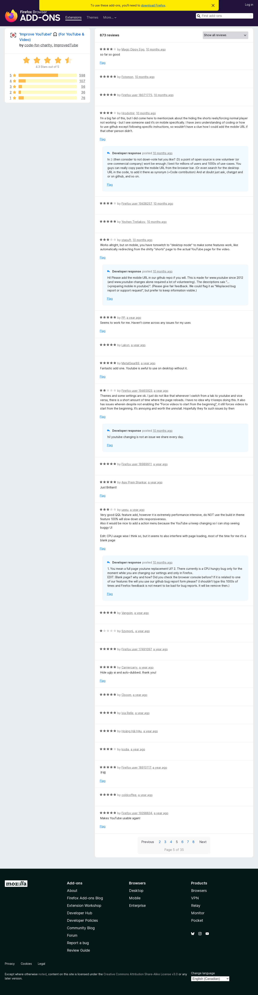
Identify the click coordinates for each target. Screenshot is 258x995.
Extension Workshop (84, 905)
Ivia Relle (127, 713)
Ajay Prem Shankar (134, 482)
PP (123, 317)
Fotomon (127, 77)
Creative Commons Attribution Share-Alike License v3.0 (141, 974)
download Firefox (153, 5)
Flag (102, 62)
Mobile (134, 898)
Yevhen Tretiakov (133, 221)
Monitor (197, 913)
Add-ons (74, 883)
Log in (249, 4)
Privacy (10, 963)
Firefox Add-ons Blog (85, 898)
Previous (147, 842)
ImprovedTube (66, 45)
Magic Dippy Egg (133, 49)
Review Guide (78, 950)
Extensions (73, 17)
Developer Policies (82, 920)
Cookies (26, 963)
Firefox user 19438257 (137, 203)
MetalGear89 (130, 363)
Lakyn (125, 345)
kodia (125, 749)
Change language (203, 973)
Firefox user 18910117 (136, 767)
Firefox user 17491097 (137, 649)
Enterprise (137, 905)
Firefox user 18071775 (137, 95)
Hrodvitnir (128, 113)
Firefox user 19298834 (137, 813)
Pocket (197, 920)
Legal (41, 963)
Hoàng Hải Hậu (132, 731)
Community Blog (81, 928)
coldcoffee (129, 795)
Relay (195, 905)
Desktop (136, 890)
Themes (92, 17)
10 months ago (156, 49)
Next (203, 842)
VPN (195, 898)
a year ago (134, 317)
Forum (72, 935)
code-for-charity (38, 45)
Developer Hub (79, 913)
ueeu (125, 509)
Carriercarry (129, 667)
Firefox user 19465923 (137, 390)
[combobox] (224, 16)
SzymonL (128, 631)
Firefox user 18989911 (137, 464)
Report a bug (78, 943)
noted (42, 974)
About (72, 890)
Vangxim (127, 613)
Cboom (126, 694)
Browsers (199, 890)
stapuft (126, 240)
